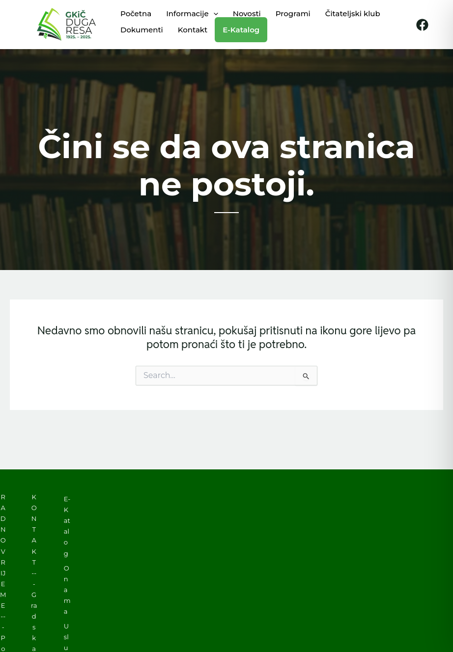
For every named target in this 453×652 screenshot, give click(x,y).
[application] (213, 13)
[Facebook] (422, 25)
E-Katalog (67, 526)
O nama (67, 589)
